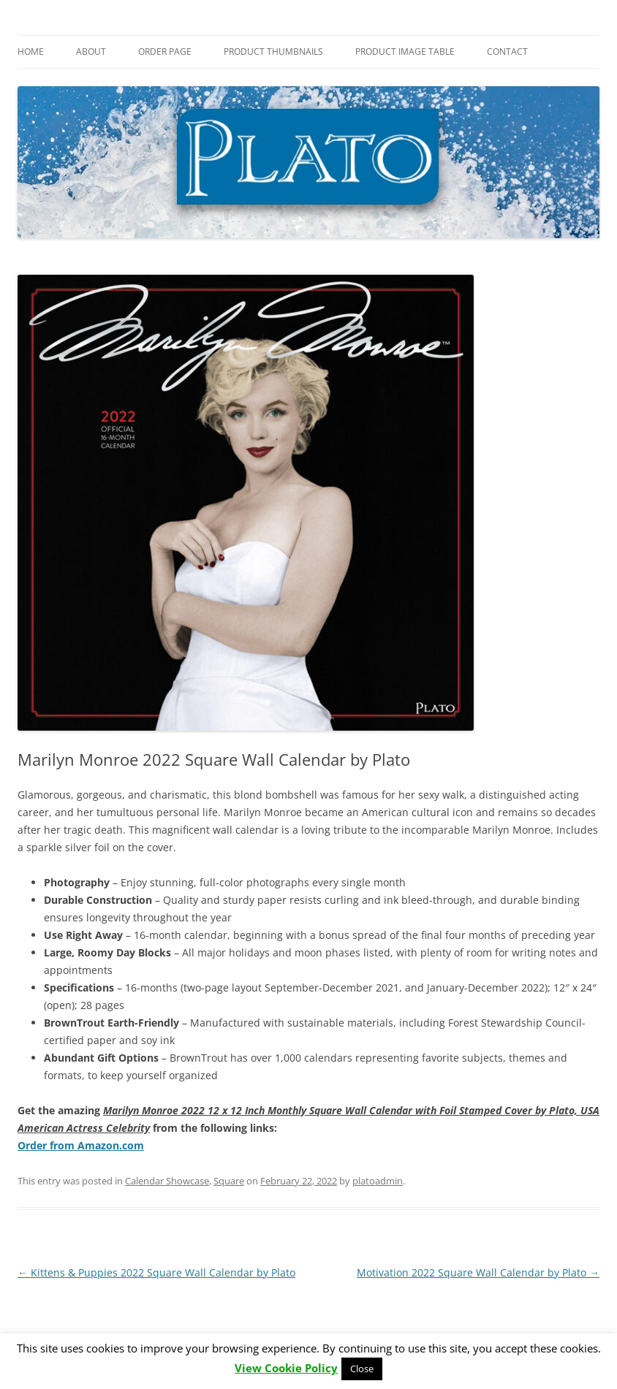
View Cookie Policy (286, 1368)
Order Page (165, 51)
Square (228, 1180)
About (91, 51)
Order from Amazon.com (81, 1145)
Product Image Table (405, 51)
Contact (507, 51)
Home (31, 51)
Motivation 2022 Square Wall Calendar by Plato (478, 1272)
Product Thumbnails (273, 51)
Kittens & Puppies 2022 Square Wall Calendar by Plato (156, 1272)
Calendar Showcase (167, 1180)
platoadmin (377, 1180)
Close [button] (362, 1368)
